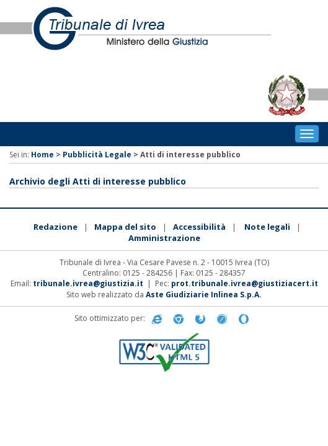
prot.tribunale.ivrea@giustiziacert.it (244, 283)
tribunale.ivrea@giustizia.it (88, 283)
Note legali (267, 226)
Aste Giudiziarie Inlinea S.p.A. (204, 294)
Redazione (55, 226)
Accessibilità (199, 226)
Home (42, 154)
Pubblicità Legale (97, 154)
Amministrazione (164, 237)
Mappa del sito (125, 226)
